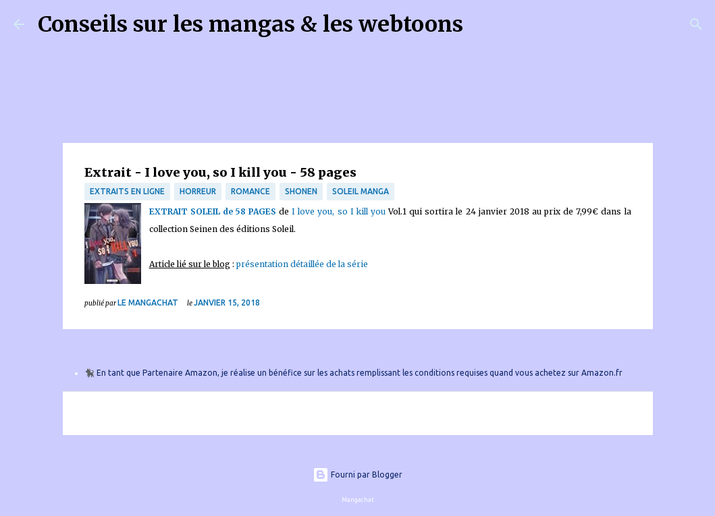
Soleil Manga (360, 191)
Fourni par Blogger (357, 474)
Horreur (198, 191)
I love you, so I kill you (339, 211)
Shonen (301, 191)
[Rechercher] (482, 24)
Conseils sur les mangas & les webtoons (250, 24)
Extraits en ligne (127, 191)
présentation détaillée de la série (302, 264)
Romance (250, 191)
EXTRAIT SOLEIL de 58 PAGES (212, 211)
